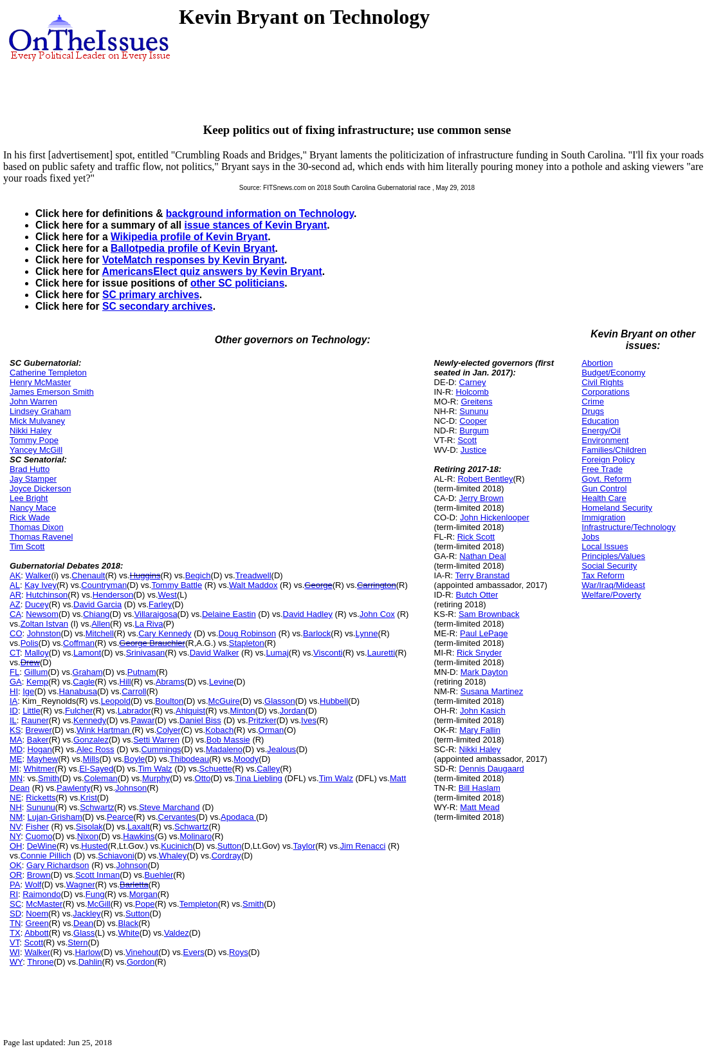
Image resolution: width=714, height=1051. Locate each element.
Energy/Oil (601, 430)
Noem (37, 913)
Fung (95, 894)
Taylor (304, 846)
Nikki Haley (30, 430)
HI (14, 691)
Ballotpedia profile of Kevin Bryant (193, 248)
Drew (30, 662)
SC (15, 904)
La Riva (148, 624)
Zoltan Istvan (44, 624)
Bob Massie (228, 739)
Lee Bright (29, 498)
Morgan (143, 894)
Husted (94, 846)
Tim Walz (155, 768)
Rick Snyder (479, 653)
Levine (221, 681)
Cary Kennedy (164, 633)
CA (15, 614)
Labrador (134, 710)
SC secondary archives (157, 306)
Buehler (159, 875)
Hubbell (334, 701)
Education (600, 421)
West (167, 595)
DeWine (42, 846)
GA (16, 681)
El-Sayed (96, 768)
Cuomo (39, 836)
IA (13, 701)
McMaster (44, 904)
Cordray (226, 855)
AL (15, 585)
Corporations (605, 392)
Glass (84, 933)
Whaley (173, 855)
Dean (83, 923)
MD (16, 749)
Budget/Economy (613, 372)
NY (15, 836)
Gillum (36, 672)
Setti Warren (156, 739)
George (318, 585)
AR (15, 595)
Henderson (113, 595)
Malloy (36, 653)
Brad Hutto (30, 469)
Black (128, 923)
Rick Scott (476, 537)
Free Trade (602, 469)
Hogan (39, 749)
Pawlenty (74, 788)
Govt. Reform (606, 479)
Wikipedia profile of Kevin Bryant (189, 236)
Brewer (39, 730)
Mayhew (42, 759)
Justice (473, 450)
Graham (88, 672)
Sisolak (89, 826)
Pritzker (262, 720)
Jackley (86, 913)
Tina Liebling (258, 778)
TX (15, 933)
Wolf (33, 884)
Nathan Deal (482, 556)
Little (31, 710)
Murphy (156, 778)
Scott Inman (97, 875)
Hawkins (138, 836)
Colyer (168, 730)
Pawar (143, 720)
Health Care (603, 498)
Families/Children (613, 450)
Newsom (42, 614)
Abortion (596, 363)
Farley (160, 604)
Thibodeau (189, 759)
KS (15, 730)
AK (15, 575)
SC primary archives (150, 294)
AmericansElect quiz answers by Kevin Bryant (212, 271)
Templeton (198, 904)
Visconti (327, 653)
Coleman (101, 778)
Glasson (279, 701)
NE (15, 797)
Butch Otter (477, 595)
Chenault (88, 575)
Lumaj (277, 653)
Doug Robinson (247, 633)
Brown (39, 875)
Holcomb (472, 392)
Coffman (79, 643)
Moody (246, 759)
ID (14, 710)
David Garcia (97, 604)
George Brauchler (152, 643)
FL (14, 672)
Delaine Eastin (229, 614)
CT (15, 653)
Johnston (44, 633)
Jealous (281, 749)
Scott (33, 942)
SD (15, 913)
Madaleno (224, 749)
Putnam (141, 672)
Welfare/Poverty (611, 595)
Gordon (140, 962)
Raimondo (41, 894)
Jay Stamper (33, 479)
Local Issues (604, 546)
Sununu (40, 807)
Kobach (219, 730)
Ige (28, 691)
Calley (268, 768)
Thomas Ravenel (41, 537)
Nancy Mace (33, 508)
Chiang (96, 614)
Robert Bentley (485, 479)
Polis (30, 643)
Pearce (120, 817)
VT (14, 942)
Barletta (134, 884)
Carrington (376, 585)
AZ (15, 604)
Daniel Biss (200, 720)
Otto (203, 778)
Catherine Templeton (48, 372)
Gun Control (604, 488)
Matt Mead (479, 807)
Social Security (609, 566)
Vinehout (141, 952)
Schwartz (97, 807)
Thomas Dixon (37, 527)
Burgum (474, 430)
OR (16, 875)
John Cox (377, 614)
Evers (194, 952)
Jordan (293, 710)
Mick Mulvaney (37, 421)
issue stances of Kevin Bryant (255, 225)
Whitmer (39, 768)
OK (16, 865)
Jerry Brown (481, 498)
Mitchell (100, 633)
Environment (604, 440)
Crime (592, 401)
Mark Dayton (484, 672)
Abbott (36, 933)
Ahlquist (190, 710)
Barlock (317, 633)
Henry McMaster (40, 382)
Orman (271, 730)
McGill (99, 904)
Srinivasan (145, 653)
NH (16, 807)
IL (13, 720)
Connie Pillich (46, 855)
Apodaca (238, 817)
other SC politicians (237, 283)
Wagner (80, 884)
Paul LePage (484, 633)
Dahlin (90, 962)
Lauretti (381, 653)
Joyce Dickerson (40, 488)
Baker (38, 739)
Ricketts (40, 797)
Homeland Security (616, 508)
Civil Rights (602, 382)
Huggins (145, 575)
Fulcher (79, 710)
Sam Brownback (489, 614)
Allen (100, 624)
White (128, 933)
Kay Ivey (40, 585)
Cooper (473, 421)
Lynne (367, 633)
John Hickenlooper (494, 517)
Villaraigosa (156, 614)
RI (14, 894)
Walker (38, 575)
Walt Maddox (253, 585)
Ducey (37, 604)
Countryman (104, 585)
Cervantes (177, 817)
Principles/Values (613, 556)
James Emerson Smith (52, 392)
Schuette (215, 768)
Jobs (590, 537)
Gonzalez (91, 739)
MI (14, 768)
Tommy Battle (176, 585)
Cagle (84, 681)
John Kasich (483, 710)
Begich (198, 575)
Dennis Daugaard (491, 768)
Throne (40, 962)
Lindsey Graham (40, 411)
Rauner (35, 720)
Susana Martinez (492, 691)
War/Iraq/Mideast (613, 585)
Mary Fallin (479, 730)
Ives (308, 720)
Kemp (37, 681)
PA (15, 884)
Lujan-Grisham (54, 817)
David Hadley (308, 614)
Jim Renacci (363, 846)
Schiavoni (116, 855)
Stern (77, 942)
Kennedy (89, 720)
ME (16, 759)
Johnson (131, 788)
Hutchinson (47, 595)
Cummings (161, 749)
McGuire (224, 701)
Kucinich (176, 846)
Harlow (87, 952)
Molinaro (195, 836)
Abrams (170, 681)
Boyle (134, 759)
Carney (472, 382)
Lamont (87, 653)
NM (16, 817)
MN (16, 778)
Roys (238, 952)
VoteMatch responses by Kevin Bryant (193, 259)
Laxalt (138, 826)
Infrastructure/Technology (628, 527)
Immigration (603, 517)
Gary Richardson (57, 865)
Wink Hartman (104, 730)
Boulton (169, 701)
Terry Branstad (482, 575)
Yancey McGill (36, 450)
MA (16, 739)
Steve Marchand (169, 807)
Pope (144, 904)
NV (15, 826)
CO (16, 633)
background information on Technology (260, 213)
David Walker (214, 653)
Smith (48, 778)
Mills (90, 759)
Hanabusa (78, 691)
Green (37, 923)
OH (16, 846)
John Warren (33, 401)
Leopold (116, 701)
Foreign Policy (607, 459)
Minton (242, 710)
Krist (88, 797)
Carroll (134, 691)
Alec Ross (95, 749)
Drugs (592, 411)
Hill (125, 681)
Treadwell (253, 575)
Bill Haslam (479, 788)
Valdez (176, 933)
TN (15, 923)
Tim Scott (27, 546)
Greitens (476, 401)
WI (15, 952)
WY (16, 962)
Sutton (229, 846)
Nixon (87, 836)
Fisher (37, 826)
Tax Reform (602, 575)
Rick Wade (30, 517)
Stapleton (246, 643)
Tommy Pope (34, 440)
